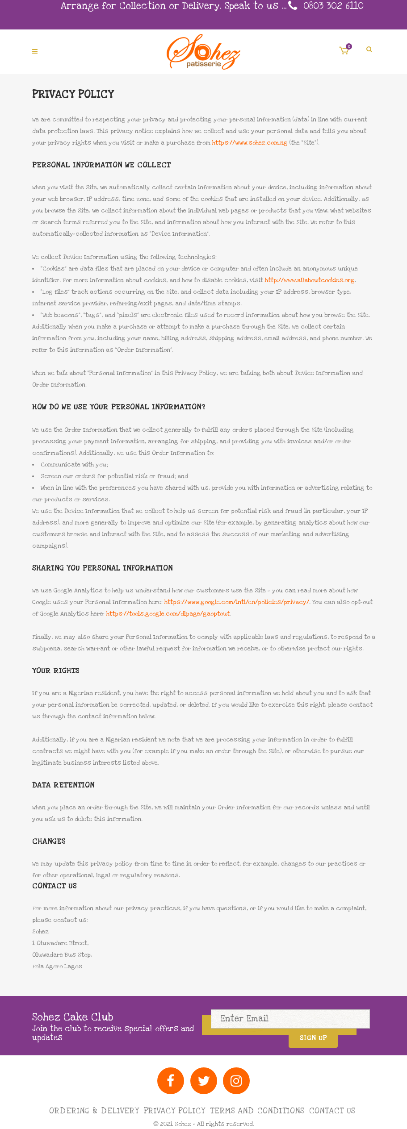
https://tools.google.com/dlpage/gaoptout (168, 614)
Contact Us (332, 1111)
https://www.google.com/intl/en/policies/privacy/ (236, 602)
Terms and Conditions (257, 1111)
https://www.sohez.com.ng (250, 143)
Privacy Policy (174, 1111)
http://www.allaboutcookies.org (310, 280)
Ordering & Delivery (94, 1111)
